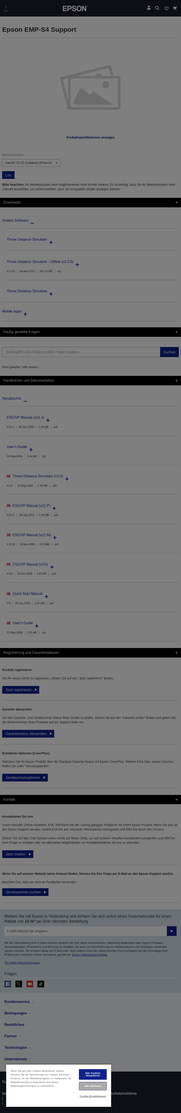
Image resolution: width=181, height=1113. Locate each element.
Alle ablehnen (92, 1086)
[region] (58, 1085)
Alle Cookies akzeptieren (93, 1074)
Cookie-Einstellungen (93, 1096)
